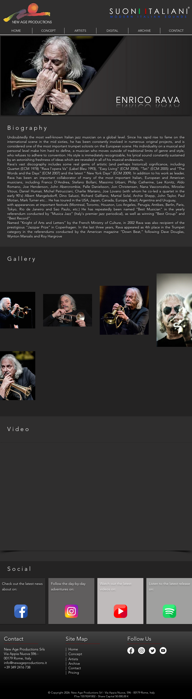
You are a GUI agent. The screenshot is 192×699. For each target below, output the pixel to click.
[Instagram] (141, 650)
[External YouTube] (96, 497)
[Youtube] (163, 650)
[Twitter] (152, 650)
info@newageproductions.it (25, 663)
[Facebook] (130, 650)
